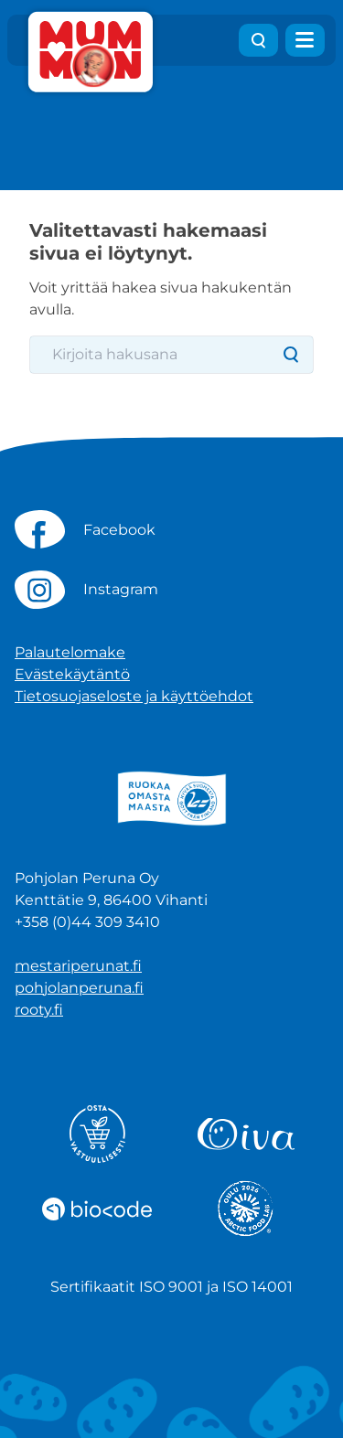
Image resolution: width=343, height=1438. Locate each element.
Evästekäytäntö (72, 674)
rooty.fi (39, 1009)
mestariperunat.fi (78, 966)
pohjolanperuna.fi (79, 987)
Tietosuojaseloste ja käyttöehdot (134, 696)
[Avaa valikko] (305, 40)
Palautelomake (70, 652)
